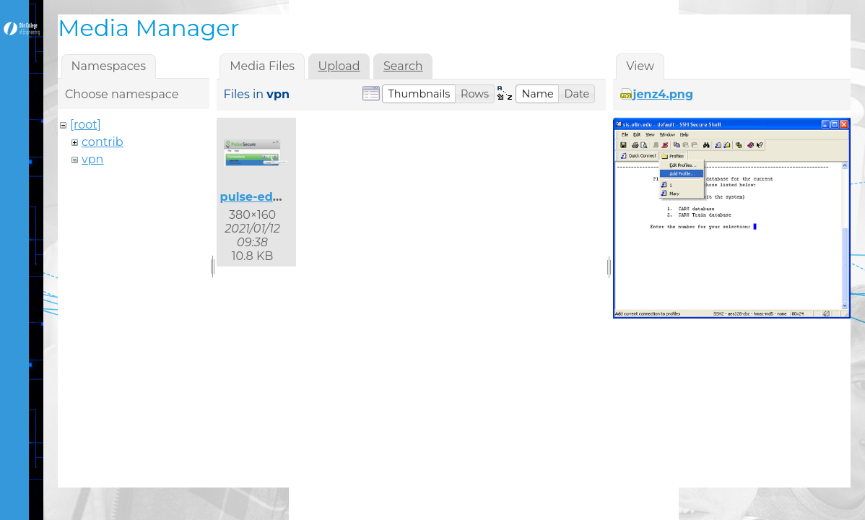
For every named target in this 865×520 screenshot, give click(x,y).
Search (403, 66)
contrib (102, 142)
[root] (85, 124)
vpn (92, 159)
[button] (419, 93)
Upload (339, 66)
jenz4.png (663, 94)
